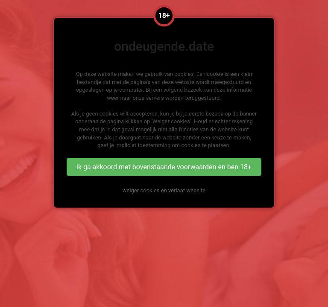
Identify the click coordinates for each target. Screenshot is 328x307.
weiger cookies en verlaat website (164, 190)
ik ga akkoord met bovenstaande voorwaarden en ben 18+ (164, 167)
